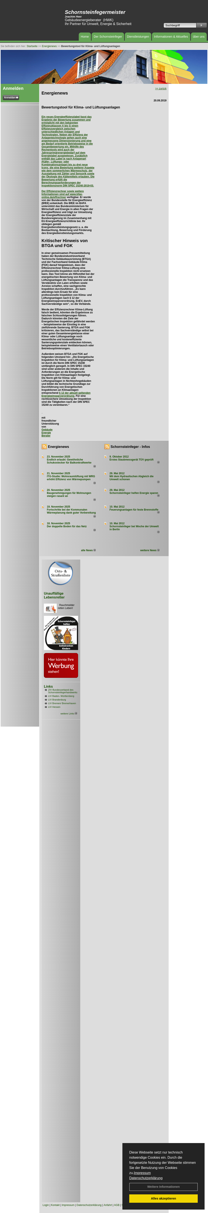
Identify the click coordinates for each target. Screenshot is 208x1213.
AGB (116, 1205)
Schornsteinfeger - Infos (130, 447)
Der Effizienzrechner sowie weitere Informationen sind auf (63, 193)
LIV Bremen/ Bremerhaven (62, 703)
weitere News (149, 550)
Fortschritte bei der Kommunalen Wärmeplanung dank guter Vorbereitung (71, 511)
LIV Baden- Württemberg (61, 696)
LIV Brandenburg (57, 699)
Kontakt (55, 1205)
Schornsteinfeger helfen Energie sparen (134, 493)
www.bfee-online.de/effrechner (62, 196)
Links (48, 686)
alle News (88, 550)
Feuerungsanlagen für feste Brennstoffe (134, 509)
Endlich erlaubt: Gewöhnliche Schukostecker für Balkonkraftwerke (69, 461)
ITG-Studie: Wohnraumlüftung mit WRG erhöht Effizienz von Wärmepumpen (71, 478)
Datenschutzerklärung (146, 1178)
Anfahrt (108, 1205)
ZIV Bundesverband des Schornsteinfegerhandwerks (62, 691)
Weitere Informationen (163, 1186)
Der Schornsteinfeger (108, 36)
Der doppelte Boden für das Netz (67, 526)
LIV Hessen (54, 707)
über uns (199, 36)
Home (85, 36)
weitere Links (69, 713)
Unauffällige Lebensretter (54, 595)
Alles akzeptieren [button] (163, 1198)
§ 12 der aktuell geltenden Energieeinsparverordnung (66, 394)
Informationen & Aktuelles (171, 36)
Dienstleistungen (138, 36)
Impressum (142, 1173)
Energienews (58, 447)
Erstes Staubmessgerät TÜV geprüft (131, 459)
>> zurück (160, 88)
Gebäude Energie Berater (47, 432)
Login (46, 1205)
